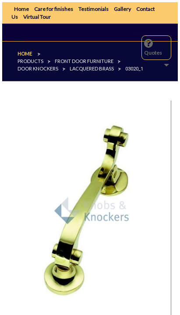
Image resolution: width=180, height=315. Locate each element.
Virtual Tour (37, 17)
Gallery (122, 9)
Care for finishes (53, 9)
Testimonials (93, 9)
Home (21, 9)
